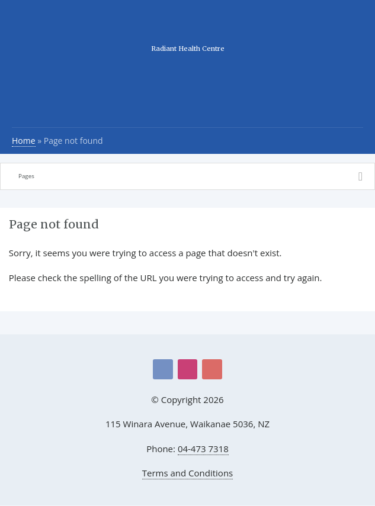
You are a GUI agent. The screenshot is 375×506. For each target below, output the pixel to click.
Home (24, 140)
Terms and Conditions (187, 473)
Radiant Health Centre (188, 48)
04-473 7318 (203, 449)
